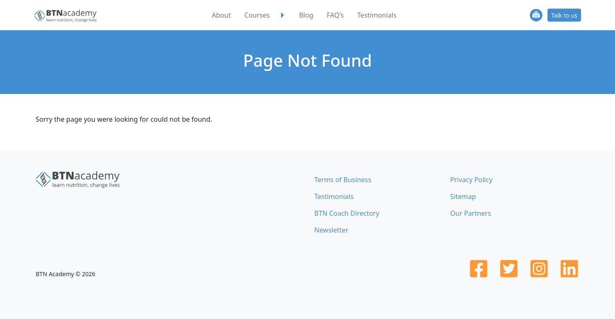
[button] (282, 15)
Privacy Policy (471, 179)
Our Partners (470, 213)
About (221, 15)
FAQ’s (335, 15)
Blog (306, 15)
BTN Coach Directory (346, 213)
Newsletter (331, 230)
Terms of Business (342, 179)
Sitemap (463, 196)
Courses (257, 15)
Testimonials (376, 15)
